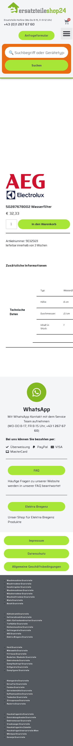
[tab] (26, 265)
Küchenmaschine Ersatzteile (20, 627)
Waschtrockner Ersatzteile (19, 583)
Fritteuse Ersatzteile (16, 654)
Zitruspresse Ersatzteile (18, 700)
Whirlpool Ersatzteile (17, 734)
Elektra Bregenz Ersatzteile (20, 637)
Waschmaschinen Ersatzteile (20, 590)
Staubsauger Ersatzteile (18, 724)
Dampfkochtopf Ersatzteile (20, 663)
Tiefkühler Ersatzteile (17, 623)
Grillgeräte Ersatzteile (17, 667)
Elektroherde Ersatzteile (18, 660)
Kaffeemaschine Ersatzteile (20, 694)
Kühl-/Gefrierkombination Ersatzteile (24, 620)
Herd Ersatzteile (14, 647)
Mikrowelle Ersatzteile (17, 650)
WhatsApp (36, 409)
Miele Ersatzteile (15, 600)
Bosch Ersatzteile (15, 603)
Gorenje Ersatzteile (16, 737)
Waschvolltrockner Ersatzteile (21, 597)
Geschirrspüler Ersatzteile (19, 587)
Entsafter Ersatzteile (17, 684)
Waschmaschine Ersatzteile (19, 580)
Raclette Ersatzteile (16, 703)
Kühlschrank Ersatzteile (18, 614)
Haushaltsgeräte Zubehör (19, 727)
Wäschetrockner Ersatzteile (20, 593)
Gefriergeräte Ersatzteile (19, 630)
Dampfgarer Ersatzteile (18, 670)
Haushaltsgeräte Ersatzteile (20, 714)
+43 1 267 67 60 (50, 428)
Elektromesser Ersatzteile (19, 720)
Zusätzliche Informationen (26, 265)
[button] (66, 33)
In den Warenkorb (44, 224)
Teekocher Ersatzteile (17, 697)
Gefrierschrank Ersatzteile (19, 617)
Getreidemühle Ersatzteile (19, 690)
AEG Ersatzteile (14, 633)
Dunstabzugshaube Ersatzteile (21, 717)
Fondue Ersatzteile (16, 687)
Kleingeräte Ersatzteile (18, 680)
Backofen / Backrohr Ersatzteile (21, 657)
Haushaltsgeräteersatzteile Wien (23, 730)
